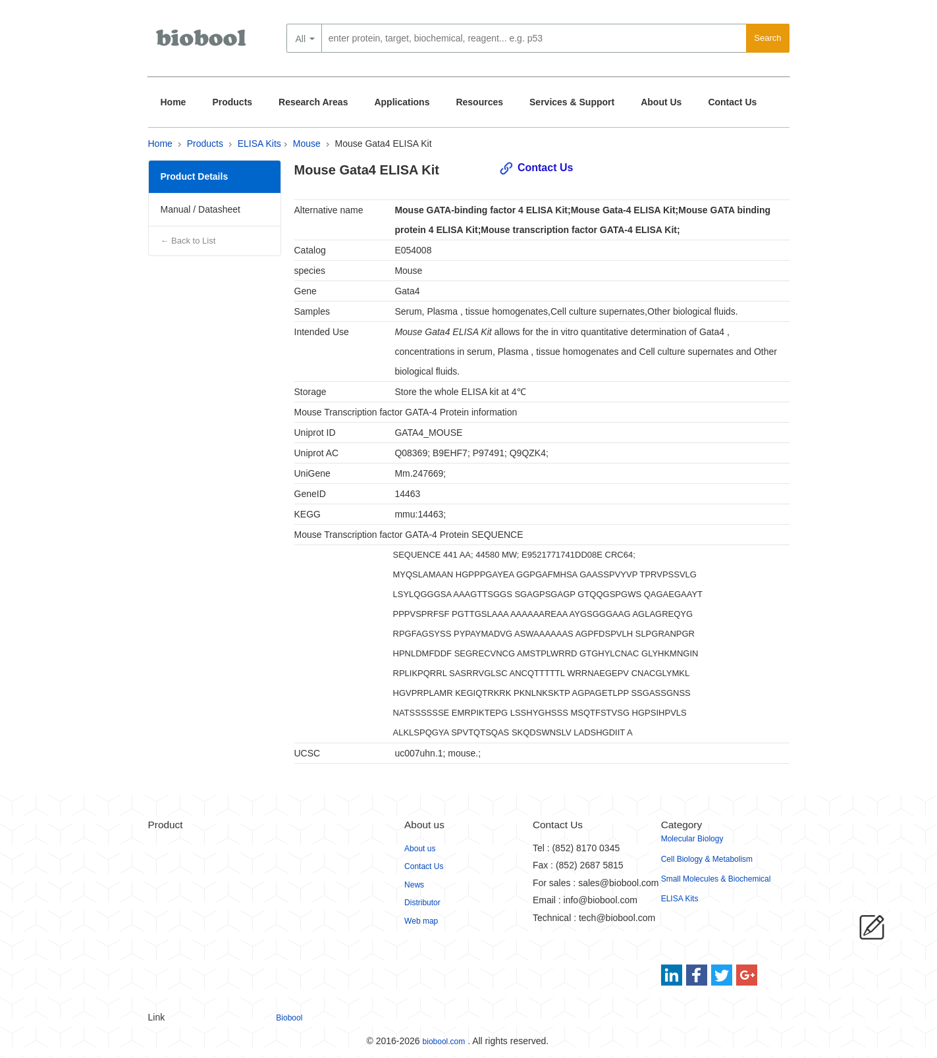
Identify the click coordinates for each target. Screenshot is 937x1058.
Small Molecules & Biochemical (716, 879)
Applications (401, 102)
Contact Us (732, 102)
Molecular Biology (692, 838)
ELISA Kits (259, 143)
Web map (421, 921)
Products (232, 102)
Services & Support (571, 102)
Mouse (307, 143)
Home (173, 102)
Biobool (289, 1017)
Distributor (422, 902)
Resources (479, 102)
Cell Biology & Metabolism (707, 859)
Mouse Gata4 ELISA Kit (383, 143)
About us (419, 848)
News (414, 884)
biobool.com (444, 1041)
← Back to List (188, 241)
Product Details (194, 176)
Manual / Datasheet (200, 209)
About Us (661, 102)
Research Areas (313, 102)
